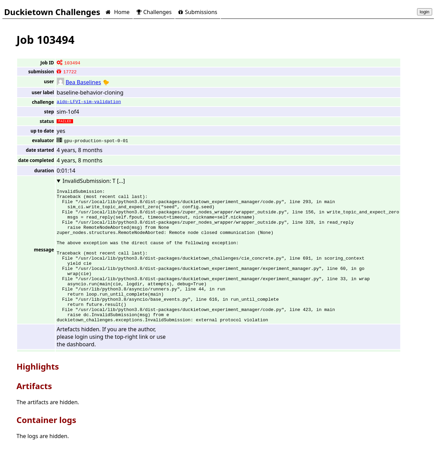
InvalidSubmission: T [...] (93, 181)
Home (117, 12)
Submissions (197, 12)
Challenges (154, 12)
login (424, 11)
